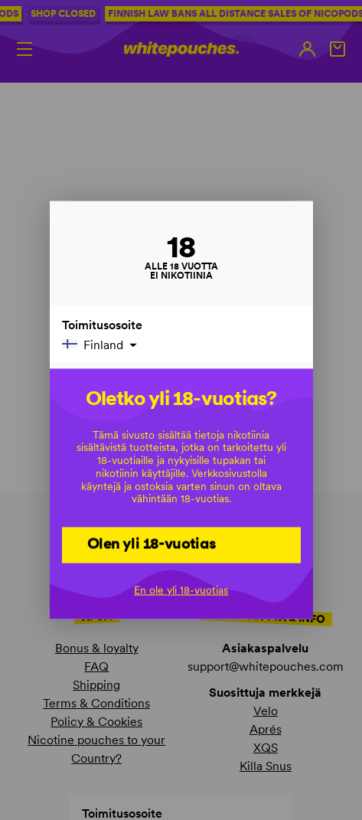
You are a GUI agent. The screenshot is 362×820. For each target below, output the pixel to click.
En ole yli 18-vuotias (181, 589)
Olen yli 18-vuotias (152, 543)
